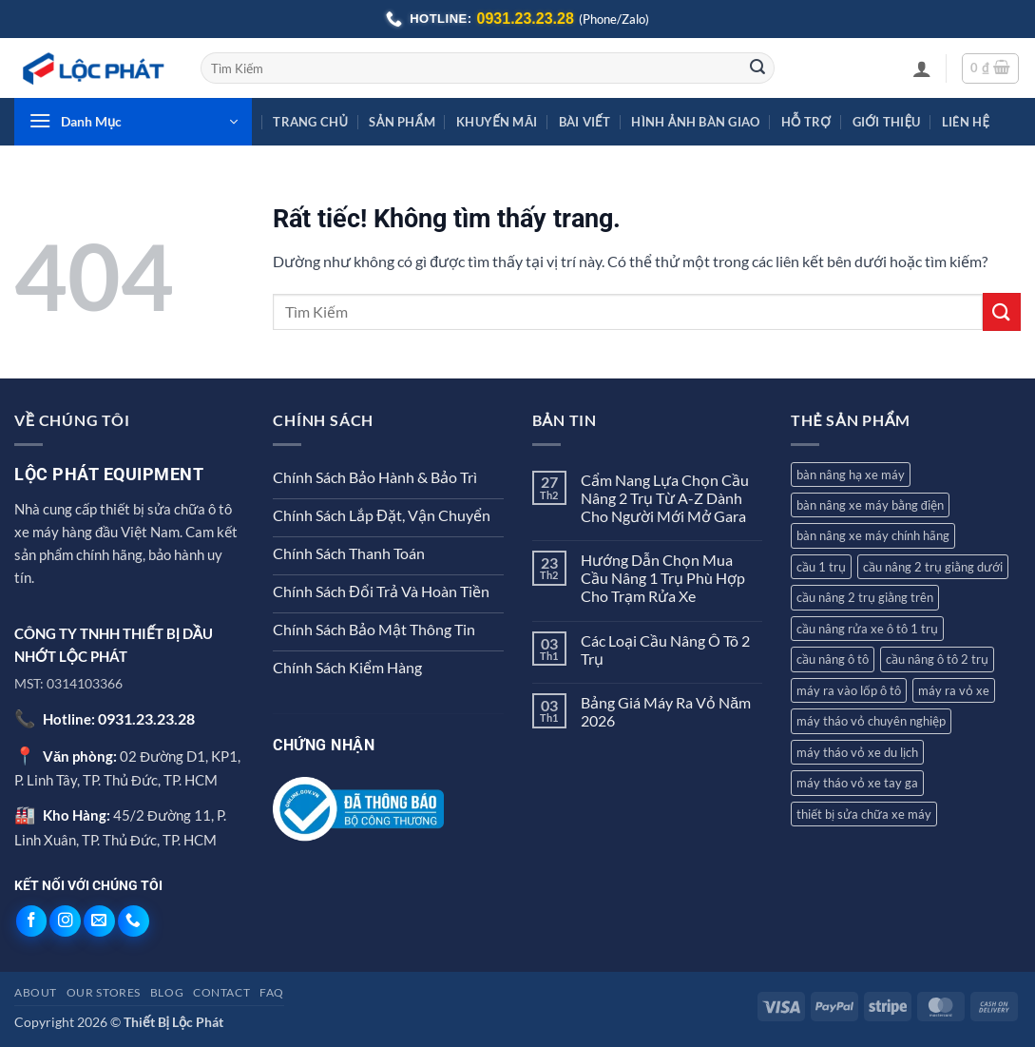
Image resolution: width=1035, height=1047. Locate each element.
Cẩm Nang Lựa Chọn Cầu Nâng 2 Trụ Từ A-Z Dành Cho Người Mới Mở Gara (665, 498)
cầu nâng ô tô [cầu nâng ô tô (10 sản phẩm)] (832, 659)
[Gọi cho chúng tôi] (133, 921)
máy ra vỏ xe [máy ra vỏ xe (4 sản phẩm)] (953, 690)
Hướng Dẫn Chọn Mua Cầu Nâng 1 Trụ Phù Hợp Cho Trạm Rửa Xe (663, 578)
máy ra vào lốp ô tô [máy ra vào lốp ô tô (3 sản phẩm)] (848, 690)
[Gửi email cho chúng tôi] (99, 921)
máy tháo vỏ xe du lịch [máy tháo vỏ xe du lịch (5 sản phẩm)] (857, 752)
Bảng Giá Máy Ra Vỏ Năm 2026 (666, 711)
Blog (166, 992)
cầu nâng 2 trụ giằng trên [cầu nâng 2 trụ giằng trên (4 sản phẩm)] (864, 597)
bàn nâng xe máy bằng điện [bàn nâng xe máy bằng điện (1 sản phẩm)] (870, 505)
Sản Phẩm (401, 121)
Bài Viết (584, 121)
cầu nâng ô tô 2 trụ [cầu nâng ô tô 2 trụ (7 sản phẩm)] (937, 659)
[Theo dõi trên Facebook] (32, 921)
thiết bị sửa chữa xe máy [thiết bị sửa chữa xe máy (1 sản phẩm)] (863, 814)
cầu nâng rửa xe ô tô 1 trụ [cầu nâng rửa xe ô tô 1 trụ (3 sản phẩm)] (867, 628)
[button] (921, 68)
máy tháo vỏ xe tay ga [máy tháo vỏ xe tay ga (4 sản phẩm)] (857, 782)
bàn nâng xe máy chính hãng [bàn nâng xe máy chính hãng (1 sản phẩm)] (872, 535)
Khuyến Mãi (496, 121)
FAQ (271, 992)
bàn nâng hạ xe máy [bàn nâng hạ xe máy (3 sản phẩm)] (850, 474)
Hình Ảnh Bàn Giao (695, 121)
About (35, 992)
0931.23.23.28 (146, 718)
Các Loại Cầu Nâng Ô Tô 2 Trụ (665, 649)
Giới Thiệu (887, 121)
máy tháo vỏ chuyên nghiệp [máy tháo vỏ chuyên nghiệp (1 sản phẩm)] (871, 720)
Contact (221, 992)
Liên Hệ (965, 121)
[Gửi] (757, 68)
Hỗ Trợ (806, 121)
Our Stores (104, 992)
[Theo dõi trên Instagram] (65, 921)
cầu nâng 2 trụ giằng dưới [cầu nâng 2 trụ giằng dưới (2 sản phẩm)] (933, 566)
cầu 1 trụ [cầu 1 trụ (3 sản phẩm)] (821, 566)
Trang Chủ (310, 121)
